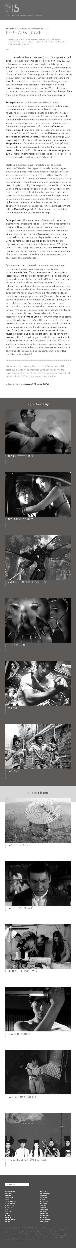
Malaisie (8, 1221)
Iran (6, 1213)
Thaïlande (44, 1209)
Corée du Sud (10, 1203)
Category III (44, 1215)
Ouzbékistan (45, 1193)
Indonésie (8, 1211)
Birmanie (8, 1195)
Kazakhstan (10, 1217)
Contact (32, 1240)
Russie (42, 1199)
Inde (6, 1209)
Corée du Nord (10, 1201)
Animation (44, 1213)
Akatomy (42, 404)
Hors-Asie (9, 1207)
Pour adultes (45, 1219)
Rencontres (44, 1221)
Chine (7, 1199)
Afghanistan (10, 1191)
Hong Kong (9, 1205)
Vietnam (43, 1211)
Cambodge (9, 1197)
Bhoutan (8, 1193)
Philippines (44, 1197)
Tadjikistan (44, 1205)
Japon (7, 1215)
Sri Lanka (43, 1203)
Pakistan (43, 1195)
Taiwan (43, 1207)
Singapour (44, 1201)
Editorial (43, 1217)
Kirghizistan (10, 1219)
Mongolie (44, 1191)
